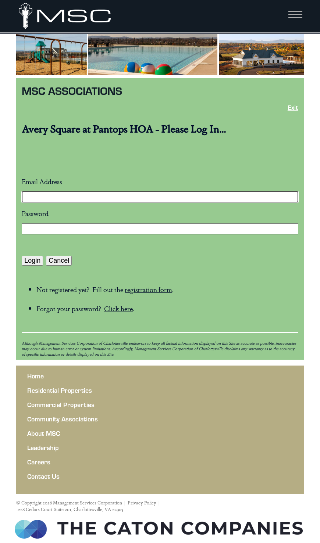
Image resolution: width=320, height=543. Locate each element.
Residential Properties (59, 390)
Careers (38, 461)
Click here (118, 308)
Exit (293, 107)
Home (35, 375)
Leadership (43, 447)
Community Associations (62, 418)
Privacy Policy (142, 502)
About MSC (43, 433)
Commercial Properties (61, 404)
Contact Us (43, 476)
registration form (148, 289)
